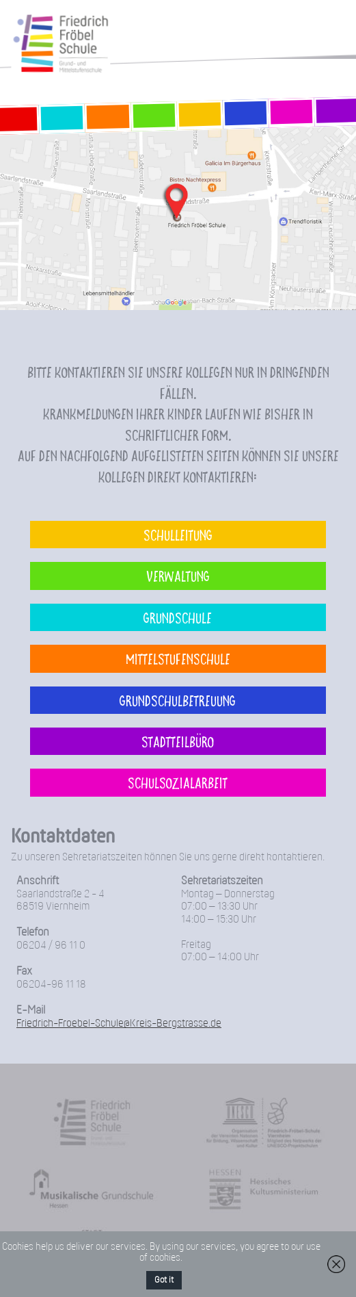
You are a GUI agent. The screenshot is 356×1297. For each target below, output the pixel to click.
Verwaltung (178, 576)
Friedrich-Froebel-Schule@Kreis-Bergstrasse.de (118, 1023)
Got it (164, 1280)
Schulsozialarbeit (178, 782)
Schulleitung (178, 534)
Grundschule (177, 617)
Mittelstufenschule (178, 658)
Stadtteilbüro (177, 741)
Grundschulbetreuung (178, 700)
